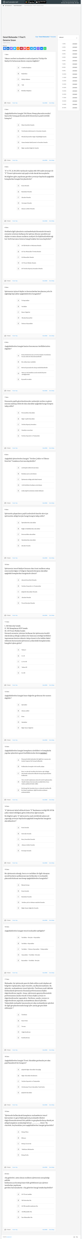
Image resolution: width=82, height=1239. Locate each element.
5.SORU (69, 57)
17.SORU (69, 98)
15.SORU (69, 91)
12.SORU (69, 81)
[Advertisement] (41, 20)
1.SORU (69, 44)
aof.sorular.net (7, 5)
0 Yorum (7, 103)
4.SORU (69, 54)
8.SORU (69, 67)
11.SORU (69, 77)
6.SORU (69, 61)
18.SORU (69, 101)
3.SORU (69, 50)
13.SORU (69, 84)
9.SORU (69, 71)
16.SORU (69, 94)
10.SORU (69, 74)
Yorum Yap (14, 103)
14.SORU (69, 87)
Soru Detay (51, 103)
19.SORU (69, 104)
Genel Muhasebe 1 (18, 5)
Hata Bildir (45, 103)
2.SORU (69, 47)
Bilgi (76, 1237)
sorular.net (9, 1237)
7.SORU (69, 64)
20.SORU (69, 108)
